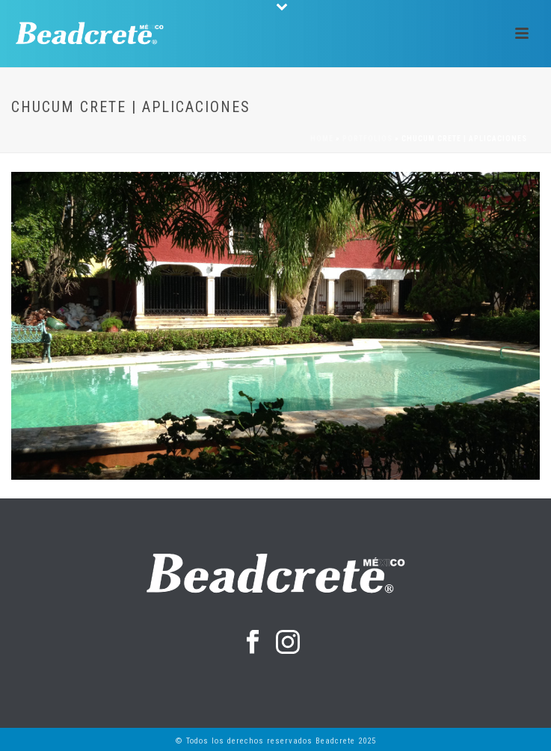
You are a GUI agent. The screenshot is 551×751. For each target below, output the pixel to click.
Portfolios (367, 139)
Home (321, 139)
